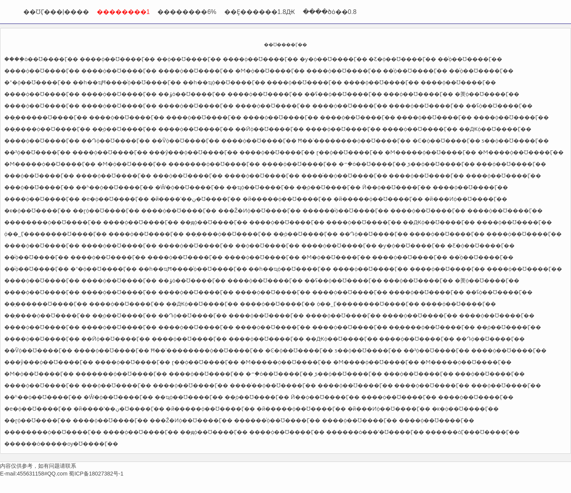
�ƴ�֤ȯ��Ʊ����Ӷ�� (333, 59)
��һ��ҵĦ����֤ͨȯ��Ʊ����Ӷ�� (127, 82)
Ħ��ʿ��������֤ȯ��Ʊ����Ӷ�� (354, 141)
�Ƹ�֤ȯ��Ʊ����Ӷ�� (402, 59)
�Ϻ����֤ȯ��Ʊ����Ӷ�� (521, 152)
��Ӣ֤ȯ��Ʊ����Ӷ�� (269, 129)
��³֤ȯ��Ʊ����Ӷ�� (37, 152)
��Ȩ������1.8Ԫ (259, 12)
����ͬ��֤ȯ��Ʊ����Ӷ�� (344, 175)
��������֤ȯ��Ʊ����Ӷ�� (52, 222)
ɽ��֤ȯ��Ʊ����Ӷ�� (349, 152)
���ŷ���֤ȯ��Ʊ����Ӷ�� (193, 152)
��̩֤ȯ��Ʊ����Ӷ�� (124, 129)
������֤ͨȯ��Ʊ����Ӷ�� (345, 210)
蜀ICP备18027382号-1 (96, 473)
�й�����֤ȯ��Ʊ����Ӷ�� (287, 199)
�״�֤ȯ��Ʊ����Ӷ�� (372, 164)
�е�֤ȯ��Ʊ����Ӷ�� (115, 199)
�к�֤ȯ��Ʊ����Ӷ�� (37, 210)
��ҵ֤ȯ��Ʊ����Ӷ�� (260, 187)
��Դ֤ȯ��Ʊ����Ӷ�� (115, 141)
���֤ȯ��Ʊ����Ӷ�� (418, 94)
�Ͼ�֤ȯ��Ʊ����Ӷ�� (446, 141)
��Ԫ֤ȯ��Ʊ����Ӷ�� (495, 129)
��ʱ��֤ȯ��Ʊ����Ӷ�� (115, 187)
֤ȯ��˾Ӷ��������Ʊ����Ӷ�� (55, 234)
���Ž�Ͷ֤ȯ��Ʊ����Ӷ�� (259, 210)
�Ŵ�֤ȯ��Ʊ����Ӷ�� (190, 187)
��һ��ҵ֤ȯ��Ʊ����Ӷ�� (224, 82)
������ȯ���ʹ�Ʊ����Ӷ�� (375, 432)
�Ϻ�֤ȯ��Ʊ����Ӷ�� (270, 71)
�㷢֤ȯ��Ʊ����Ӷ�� (487, 94)
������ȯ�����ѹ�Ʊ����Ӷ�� (61, 444)
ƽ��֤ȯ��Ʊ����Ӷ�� (515, 141)
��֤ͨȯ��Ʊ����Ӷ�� (470, 59)
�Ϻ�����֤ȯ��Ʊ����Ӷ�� (430, 152)
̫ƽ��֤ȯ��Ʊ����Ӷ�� (441, 164)
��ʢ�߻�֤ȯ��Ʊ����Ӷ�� (343, 94)
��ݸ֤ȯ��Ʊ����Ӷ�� (192, 94)
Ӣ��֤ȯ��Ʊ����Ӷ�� (396, 187)
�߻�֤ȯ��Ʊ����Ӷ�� (189, 59)
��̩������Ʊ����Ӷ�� (45, 117)
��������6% (186, 12)
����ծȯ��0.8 (329, 12)
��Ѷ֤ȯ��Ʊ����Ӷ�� (186, 141)
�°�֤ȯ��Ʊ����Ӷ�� (37, 82)
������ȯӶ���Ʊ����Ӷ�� (472, 432)
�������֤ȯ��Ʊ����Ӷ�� (214, 164)
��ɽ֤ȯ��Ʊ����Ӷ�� (106, 210)
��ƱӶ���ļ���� (56, 12)
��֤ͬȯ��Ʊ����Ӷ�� (481, 71)
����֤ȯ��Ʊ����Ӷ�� (41, 59)
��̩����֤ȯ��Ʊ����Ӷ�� (47, 129)
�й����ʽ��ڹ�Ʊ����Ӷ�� (195, 199)
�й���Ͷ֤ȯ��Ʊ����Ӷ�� (465, 199)
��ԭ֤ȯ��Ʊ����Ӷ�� (214, 222)
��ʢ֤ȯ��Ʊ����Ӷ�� (499, 106)
